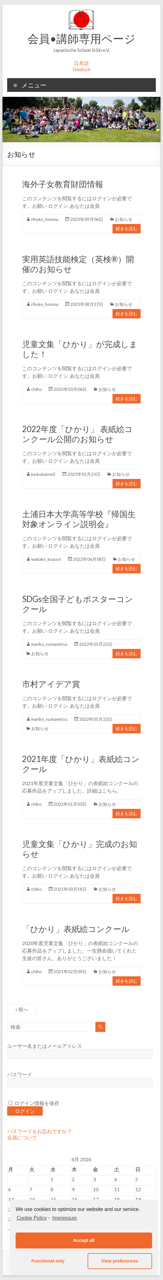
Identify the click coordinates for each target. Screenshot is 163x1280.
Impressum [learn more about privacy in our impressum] (64, 1218)
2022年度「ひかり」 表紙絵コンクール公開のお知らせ (77, 434)
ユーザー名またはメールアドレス (44, 1046)
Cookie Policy (32, 1218)
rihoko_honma (44, 219)
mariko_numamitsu (49, 644)
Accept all (83, 1240)
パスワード (19, 1074)
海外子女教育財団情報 (62, 184)
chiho (36, 389)
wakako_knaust (46, 559)
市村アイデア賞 (51, 684)
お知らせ (123, 219)
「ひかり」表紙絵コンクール (76, 929)
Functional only (48, 1260)
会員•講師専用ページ (81, 38)
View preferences (119, 1260)
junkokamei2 (43, 474)
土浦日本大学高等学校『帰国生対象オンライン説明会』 (79, 519)
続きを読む (126, 228)
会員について (22, 1137)
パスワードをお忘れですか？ (39, 1131)
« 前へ (21, 1009)
